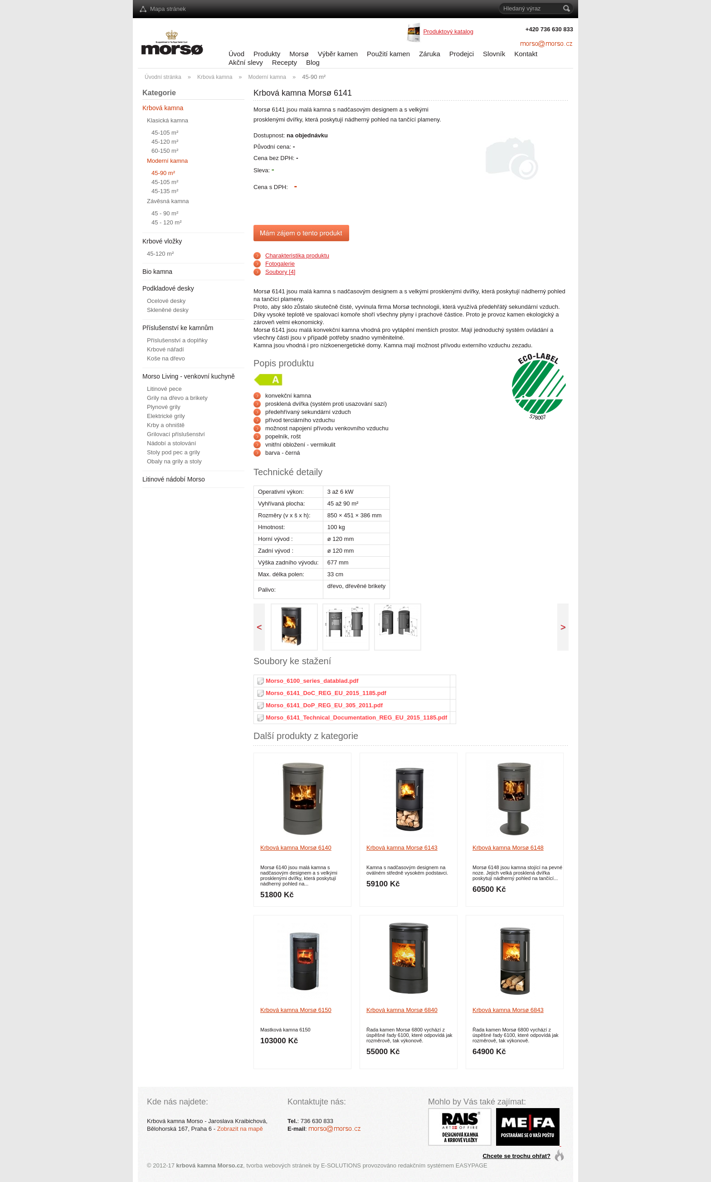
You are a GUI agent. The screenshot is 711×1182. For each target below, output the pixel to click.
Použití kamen (388, 54)
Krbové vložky (162, 241)
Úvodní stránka (163, 77)
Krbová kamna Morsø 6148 (508, 847)
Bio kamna (157, 271)
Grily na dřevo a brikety (177, 397)
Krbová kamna (214, 77)
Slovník (494, 54)
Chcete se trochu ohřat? (516, 1156)
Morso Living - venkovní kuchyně (188, 376)
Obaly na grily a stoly (174, 461)
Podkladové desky (168, 288)
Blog (313, 62)
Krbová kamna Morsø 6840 (402, 1010)
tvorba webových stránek (279, 1165)
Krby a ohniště (166, 425)
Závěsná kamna (168, 201)
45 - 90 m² (164, 213)
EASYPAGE (471, 1165)
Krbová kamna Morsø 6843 (508, 1010)
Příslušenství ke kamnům (177, 327)
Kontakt (525, 54)
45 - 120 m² (166, 222)
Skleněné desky (168, 309)
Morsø (299, 54)
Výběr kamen (338, 54)
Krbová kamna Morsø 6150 (295, 1010)
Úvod (236, 54)
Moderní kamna (267, 77)
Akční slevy (246, 62)
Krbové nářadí (165, 349)
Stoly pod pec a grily (173, 452)
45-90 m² (314, 76)
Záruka (429, 54)
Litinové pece (164, 388)
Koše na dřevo (166, 358)
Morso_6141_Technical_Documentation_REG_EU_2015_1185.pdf (356, 717)
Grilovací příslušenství (176, 434)
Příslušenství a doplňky (177, 340)
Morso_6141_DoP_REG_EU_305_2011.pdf (324, 705)
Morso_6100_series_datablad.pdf (312, 680)
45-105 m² (164, 132)
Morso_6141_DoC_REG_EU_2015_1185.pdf (326, 693)
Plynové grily (163, 407)
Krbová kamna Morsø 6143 (402, 847)
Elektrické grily (166, 416)
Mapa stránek (168, 8)
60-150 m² (164, 150)
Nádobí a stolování (171, 443)
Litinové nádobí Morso (173, 479)
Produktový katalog (448, 31)
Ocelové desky (166, 300)
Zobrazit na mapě (240, 1128)
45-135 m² (164, 191)
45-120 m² (164, 141)
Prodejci (461, 54)
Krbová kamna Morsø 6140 (295, 847)
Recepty (284, 62)
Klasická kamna (167, 120)
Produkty (266, 54)
